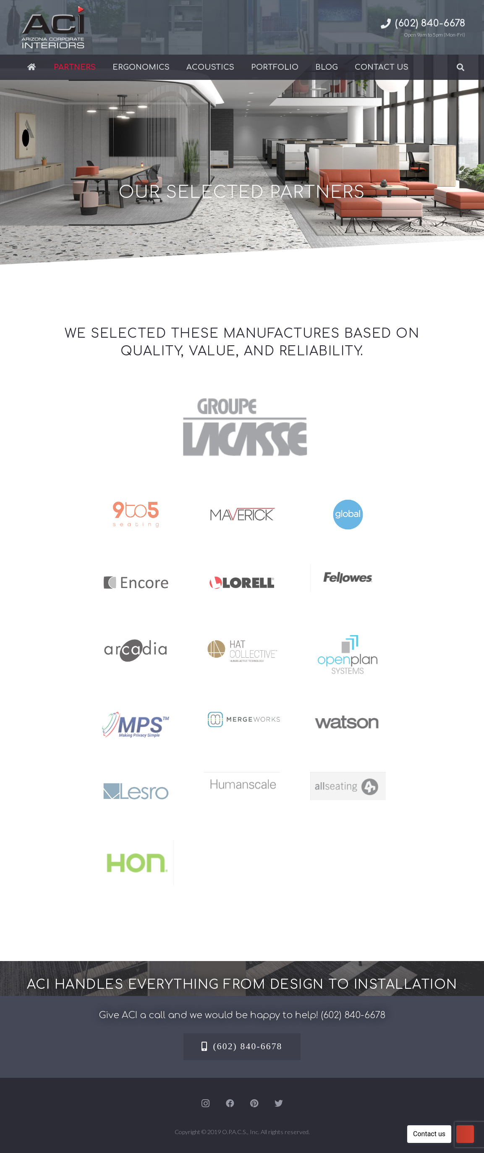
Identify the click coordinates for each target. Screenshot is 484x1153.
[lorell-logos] (242, 569)
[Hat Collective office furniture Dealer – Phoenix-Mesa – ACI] (242, 637)
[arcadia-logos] (136, 637)
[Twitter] (278, 1103)
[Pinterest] (254, 1103)
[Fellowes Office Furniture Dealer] (348, 569)
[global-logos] (348, 501)
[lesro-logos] (136, 778)
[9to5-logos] (136, 501)
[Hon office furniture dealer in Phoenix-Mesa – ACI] (136, 846)
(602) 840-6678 (353, 1015)
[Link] (53, 27)
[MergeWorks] (242, 715)
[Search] (460, 67)
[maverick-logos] (242, 501)
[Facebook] (230, 1103)
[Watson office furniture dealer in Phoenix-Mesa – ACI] (348, 715)
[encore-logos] (136, 569)
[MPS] (136, 715)
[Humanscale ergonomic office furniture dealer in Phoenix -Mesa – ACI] (242, 778)
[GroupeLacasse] (242, 392)
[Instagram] (205, 1103)
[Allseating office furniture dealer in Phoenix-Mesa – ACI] (348, 778)
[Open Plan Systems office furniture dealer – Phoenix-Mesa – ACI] (348, 637)
